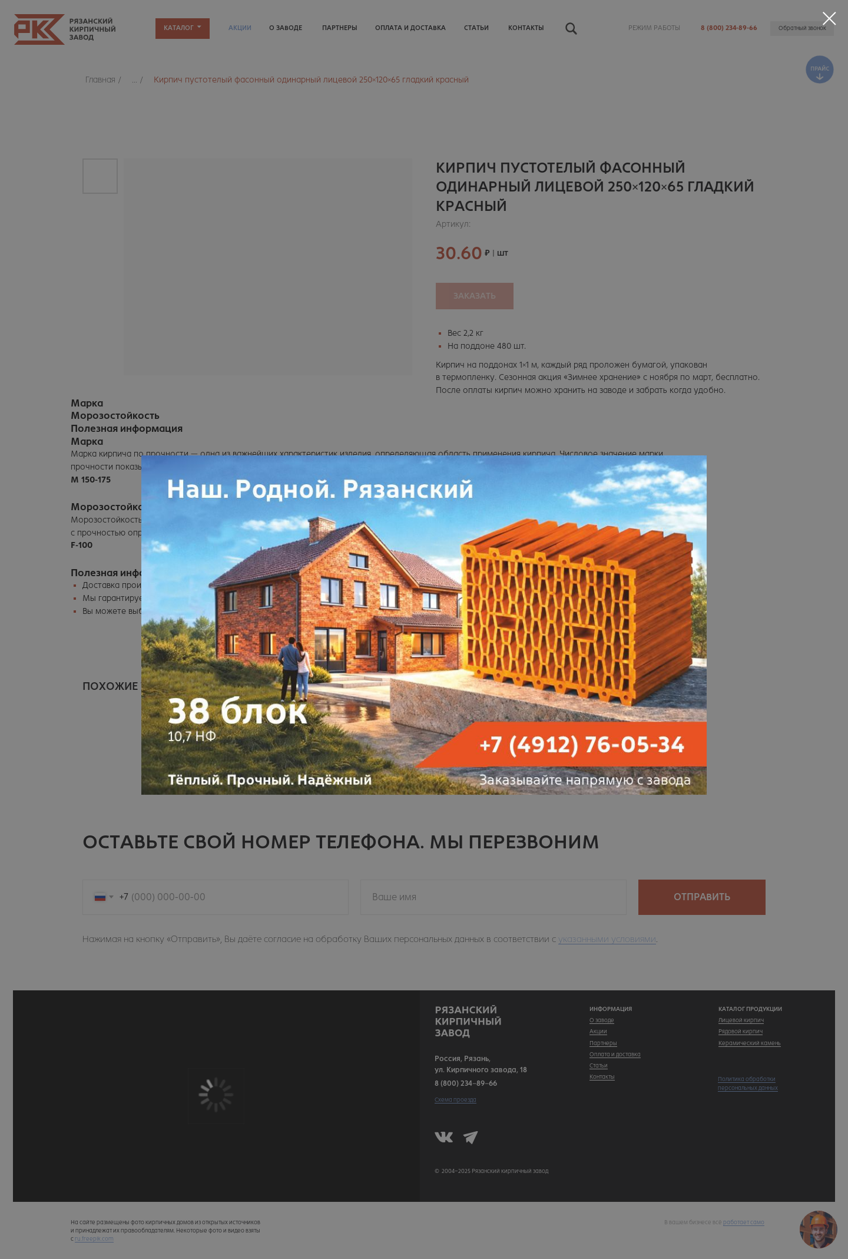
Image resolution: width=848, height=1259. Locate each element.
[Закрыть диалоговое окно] (829, 18)
